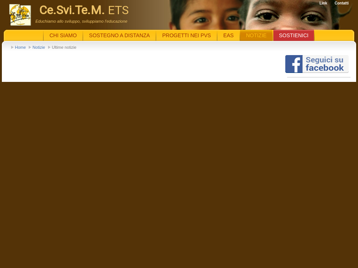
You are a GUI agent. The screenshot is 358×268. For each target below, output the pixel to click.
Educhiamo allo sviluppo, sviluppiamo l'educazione (81, 21)
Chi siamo (63, 35)
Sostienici (293, 35)
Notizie (38, 47)
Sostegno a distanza (119, 35)
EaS (228, 35)
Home (20, 47)
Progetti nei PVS (186, 35)
